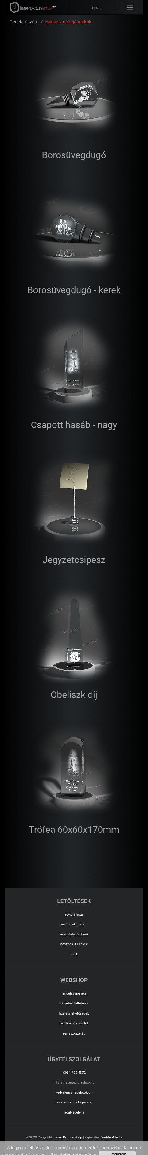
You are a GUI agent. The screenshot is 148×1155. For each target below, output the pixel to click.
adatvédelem (74, 1113)
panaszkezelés (74, 1033)
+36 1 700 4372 (74, 1073)
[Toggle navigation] (130, 7)
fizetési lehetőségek (74, 1013)
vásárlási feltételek (74, 1003)
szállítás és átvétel (74, 1023)
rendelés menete (73, 994)
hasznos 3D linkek (74, 944)
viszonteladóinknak (74, 934)
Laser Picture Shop (68, 1137)
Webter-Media (111, 1137)
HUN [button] (95, 8)
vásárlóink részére (74, 924)
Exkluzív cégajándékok (68, 22)
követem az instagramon (74, 1102)
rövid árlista (74, 914)
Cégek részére (24, 22)
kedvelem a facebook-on (74, 1093)
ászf (74, 954)
